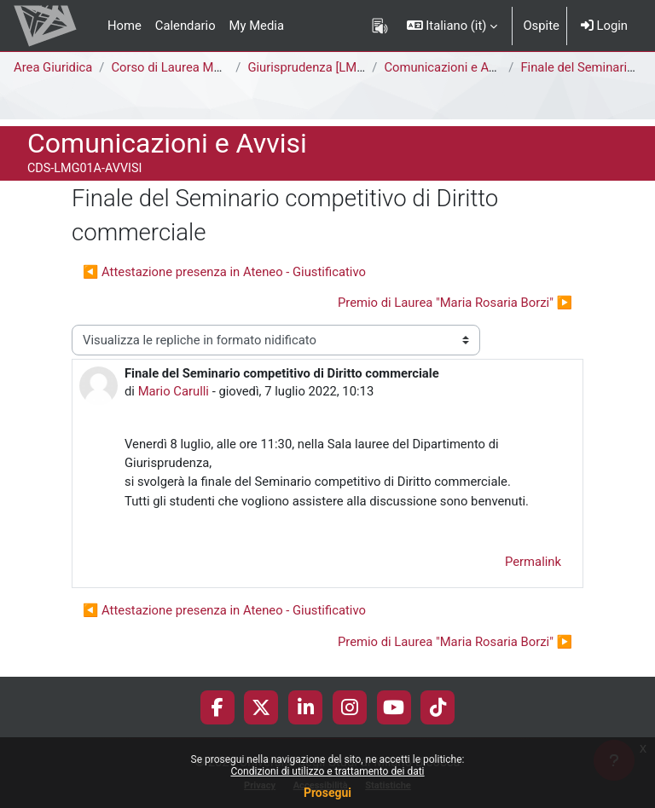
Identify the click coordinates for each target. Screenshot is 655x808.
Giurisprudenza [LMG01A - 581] (334, 67)
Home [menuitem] (124, 25)
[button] (452, 25)
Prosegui (327, 792)
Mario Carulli (173, 391)
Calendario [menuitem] (185, 25)
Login (604, 25)
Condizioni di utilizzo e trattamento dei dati (327, 771)
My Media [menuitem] (256, 25)
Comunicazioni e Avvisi (448, 67)
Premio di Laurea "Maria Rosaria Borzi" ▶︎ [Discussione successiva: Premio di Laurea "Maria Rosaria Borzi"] (455, 302)
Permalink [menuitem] (533, 561)
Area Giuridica (53, 67)
